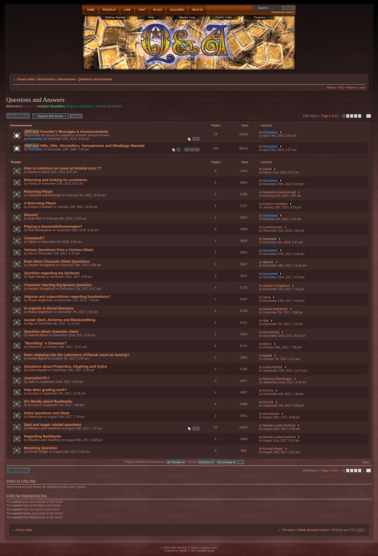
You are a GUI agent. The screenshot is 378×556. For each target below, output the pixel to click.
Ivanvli (32, 172)
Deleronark (35, 416)
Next (366, 462)
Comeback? (34, 238)
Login (362, 87)
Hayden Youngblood (41, 265)
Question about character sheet (51, 332)
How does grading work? (45, 390)
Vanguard (270, 239)
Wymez (268, 262)
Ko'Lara (33, 393)
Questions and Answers (95, 79)
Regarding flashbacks (42, 436)
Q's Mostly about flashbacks (48, 401)
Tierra (267, 297)
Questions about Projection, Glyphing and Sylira (65, 366)
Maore (267, 344)
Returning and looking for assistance (55, 180)
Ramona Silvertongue (277, 379)
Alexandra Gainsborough (44, 195)
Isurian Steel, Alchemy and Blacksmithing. (60, 320)
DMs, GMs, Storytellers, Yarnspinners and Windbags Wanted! (92, 146)
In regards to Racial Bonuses (49, 308)
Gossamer (35, 138)
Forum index (26, 79)
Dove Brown (271, 332)
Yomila (32, 183)
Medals (331, 87)
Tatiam (32, 242)
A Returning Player (40, 203)
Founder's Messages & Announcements (74, 132)
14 (192, 149)
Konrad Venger (38, 451)
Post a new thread (18, 116)
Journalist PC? (36, 378)
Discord (30, 215)
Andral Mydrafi (37, 358)
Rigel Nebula (36, 276)
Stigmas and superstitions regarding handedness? (67, 297)
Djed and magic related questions (53, 425)
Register (351, 87)
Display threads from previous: (155, 462)
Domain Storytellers (109, 106)
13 (186, 149)
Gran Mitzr (35, 218)
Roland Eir (35, 347)
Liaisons (29, 106)
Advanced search (282, 12)
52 (368, 115)
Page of (329, 116)
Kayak (267, 355)
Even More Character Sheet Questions (56, 261)
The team (288, 530)
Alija (30, 323)
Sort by (201, 462)
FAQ (341, 87)
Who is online (21, 481)
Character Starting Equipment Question (58, 285)
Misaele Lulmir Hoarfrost (44, 428)
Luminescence (272, 227)
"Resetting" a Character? (45, 343)
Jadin (31, 382)
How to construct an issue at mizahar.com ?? (62, 168)
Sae (30, 253)
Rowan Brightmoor (40, 300)
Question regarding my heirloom (52, 273)
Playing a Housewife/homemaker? (53, 226)
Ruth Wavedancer (40, 230)
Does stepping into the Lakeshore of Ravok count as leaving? (76, 355)
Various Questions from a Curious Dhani (58, 250)
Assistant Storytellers (51, 106)
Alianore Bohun (38, 335)
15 (197, 149)
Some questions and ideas (46, 413)
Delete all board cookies (313, 530)
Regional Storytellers (80, 106)
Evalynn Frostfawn (40, 207)
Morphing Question (40, 448)
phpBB (183, 550)
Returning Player (38, 192)
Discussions (46, 79)
